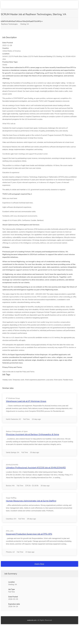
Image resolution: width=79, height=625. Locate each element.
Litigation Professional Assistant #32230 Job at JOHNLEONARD (36, 467)
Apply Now (39, 564)
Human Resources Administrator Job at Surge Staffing (31, 500)
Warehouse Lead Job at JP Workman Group (26, 401)
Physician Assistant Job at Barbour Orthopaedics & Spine (32, 434)
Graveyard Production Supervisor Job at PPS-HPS (29, 534)
